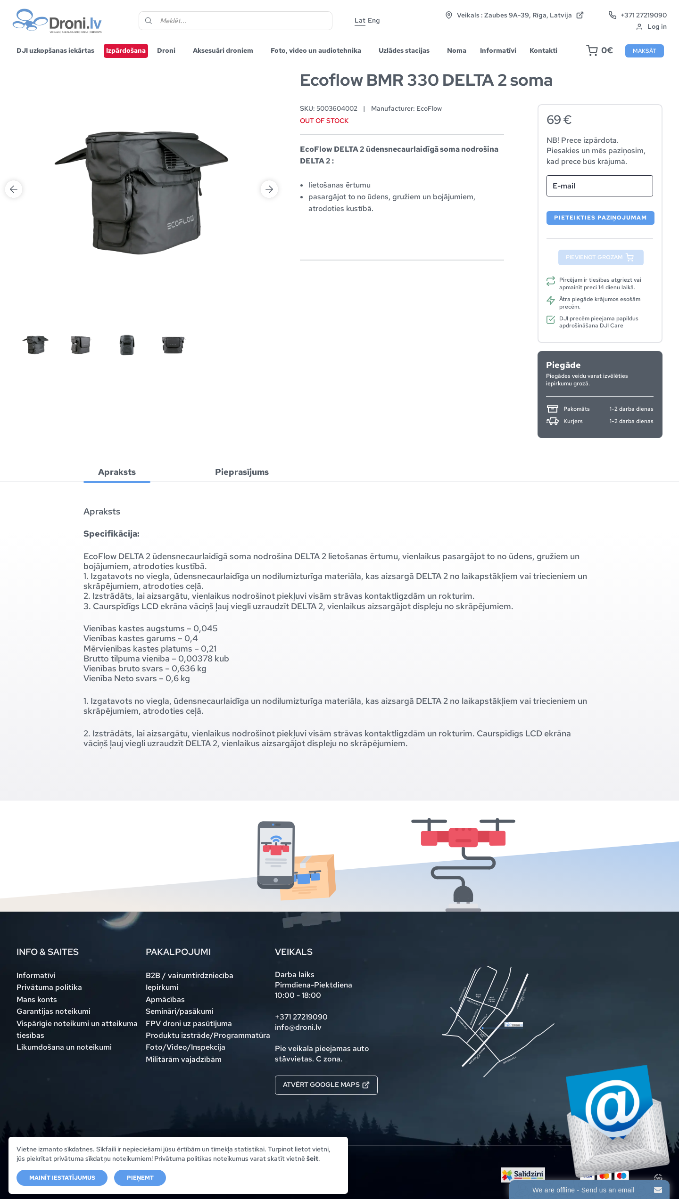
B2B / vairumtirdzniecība (189, 975)
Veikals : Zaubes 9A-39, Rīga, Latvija (514, 15)
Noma (456, 50)
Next (269, 92)
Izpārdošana (126, 50)
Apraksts (117, 471)
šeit (312, 1158)
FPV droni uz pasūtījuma (189, 1023)
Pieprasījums (242, 471)
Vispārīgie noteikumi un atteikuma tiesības (77, 1029)
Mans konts (37, 999)
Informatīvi (498, 50)
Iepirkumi (162, 987)
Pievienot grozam (594, 257)
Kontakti (543, 50)
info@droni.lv (298, 1027)
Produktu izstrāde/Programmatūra (208, 1035)
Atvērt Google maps (326, 1084)
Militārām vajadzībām (184, 1059)
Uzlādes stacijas (404, 50)
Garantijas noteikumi (54, 1011)
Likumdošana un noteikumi (64, 1047)
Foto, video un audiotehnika (316, 50)
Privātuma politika (49, 987)
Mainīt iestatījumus (62, 1178)
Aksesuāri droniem (223, 50)
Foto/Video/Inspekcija (185, 1047)
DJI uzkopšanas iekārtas (55, 50)
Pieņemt (140, 1178)
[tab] (116, 472)
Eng (374, 20)
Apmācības (165, 999)
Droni (166, 50)
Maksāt (644, 51)
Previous (13, 92)
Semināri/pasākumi (180, 1011)
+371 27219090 (638, 15)
